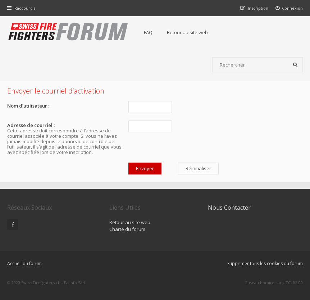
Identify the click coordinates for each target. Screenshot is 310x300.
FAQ (148, 32)
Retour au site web (187, 32)
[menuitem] (289, 8)
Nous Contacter (229, 208)
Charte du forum (127, 229)
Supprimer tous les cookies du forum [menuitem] (265, 263)
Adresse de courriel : (31, 125)
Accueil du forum (24, 263)
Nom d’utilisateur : (28, 106)
